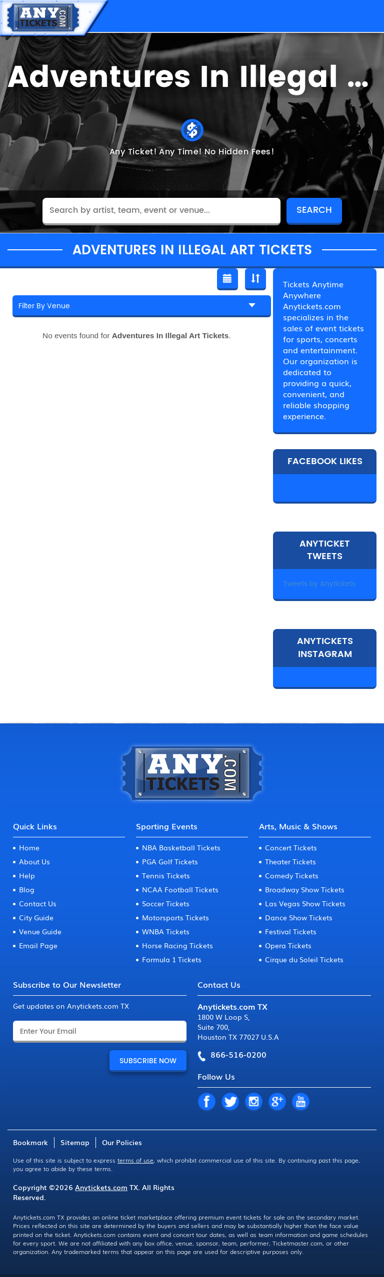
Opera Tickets (288, 945)
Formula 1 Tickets (172, 959)
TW (230, 1102)
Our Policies (122, 1142)
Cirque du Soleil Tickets (304, 959)
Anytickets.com (101, 1187)
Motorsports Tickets (175, 917)
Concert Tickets (291, 847)
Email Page (38, 945)
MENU (366, 16)
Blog (26, 889)
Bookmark (30, 1142)
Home (29, 847)
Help (27, 875)
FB (207, 1102)
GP (277, 1102)
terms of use (136, 1160)
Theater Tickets (290, 861)
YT (301, 1102)
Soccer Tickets (166, 903)
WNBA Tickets (166, 931)
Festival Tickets (290, 931)
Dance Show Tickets (298, 917)
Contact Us (37, 903)
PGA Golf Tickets (170, 861)
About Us (34, 861)
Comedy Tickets (291, 875)
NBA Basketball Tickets (181, 847)
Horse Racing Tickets (177, 945)
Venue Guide (40, 931)
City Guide (36, 917)
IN (253, 1102)
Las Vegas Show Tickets (305, 903)
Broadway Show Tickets (304, 889)
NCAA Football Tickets (180, 889)
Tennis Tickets (166, 875)
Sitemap (75, 1142)
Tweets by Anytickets (319, 584)
